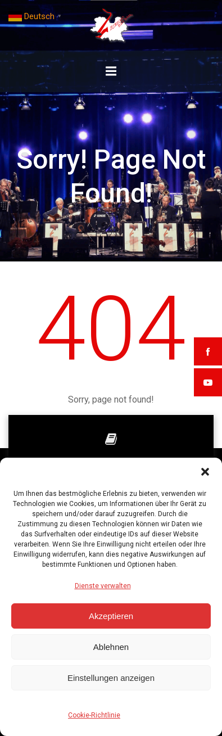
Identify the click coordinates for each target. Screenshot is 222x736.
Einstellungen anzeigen (111, 678)
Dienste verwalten (103, 586)
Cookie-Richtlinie (94, 715)
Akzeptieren (111, 616)
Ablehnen (111, 647)
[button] (205, 471)
